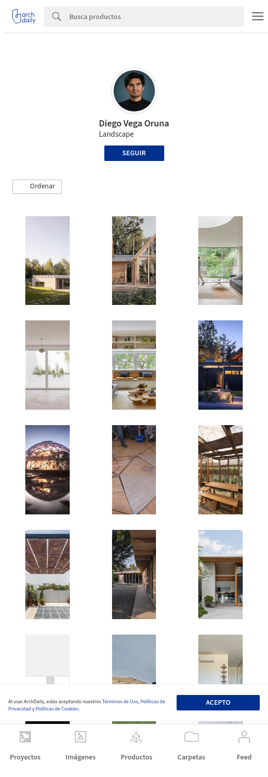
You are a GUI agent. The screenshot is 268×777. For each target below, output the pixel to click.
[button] (37, 187)
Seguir (134, 153)
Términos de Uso (120, 701)
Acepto (218, 703)
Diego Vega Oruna (134, 123)
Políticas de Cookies (57, 709)
